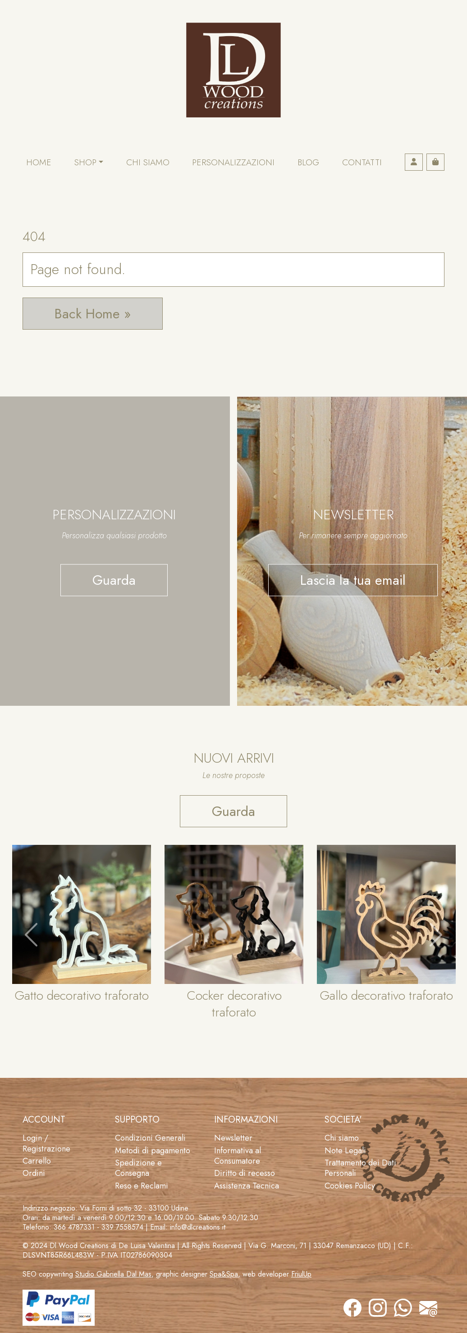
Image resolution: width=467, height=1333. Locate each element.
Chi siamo (147, 162)
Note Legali (345, 1150)
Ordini (34, 1173)
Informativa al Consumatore (237, 1156)
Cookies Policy (350, 1186)
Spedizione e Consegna (138, 1168)
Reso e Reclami (141, 1186)
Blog (308, 162)
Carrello (37, 1161)
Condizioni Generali (150, 1138)
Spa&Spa (224, 1274)
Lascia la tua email (353, 580)
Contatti (362, 162)
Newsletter (233, 1138)
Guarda (114, 580)
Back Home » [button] (93, 313)
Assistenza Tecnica (246, 1186)
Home (38, 162)
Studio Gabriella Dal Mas (113, 1274)
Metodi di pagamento (152, 1150)
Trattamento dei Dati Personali (360, 1168)
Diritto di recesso (244, 1173)
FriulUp (301, 1274)
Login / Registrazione (46, 1143)
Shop (85, 162)
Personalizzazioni (233, 162)
